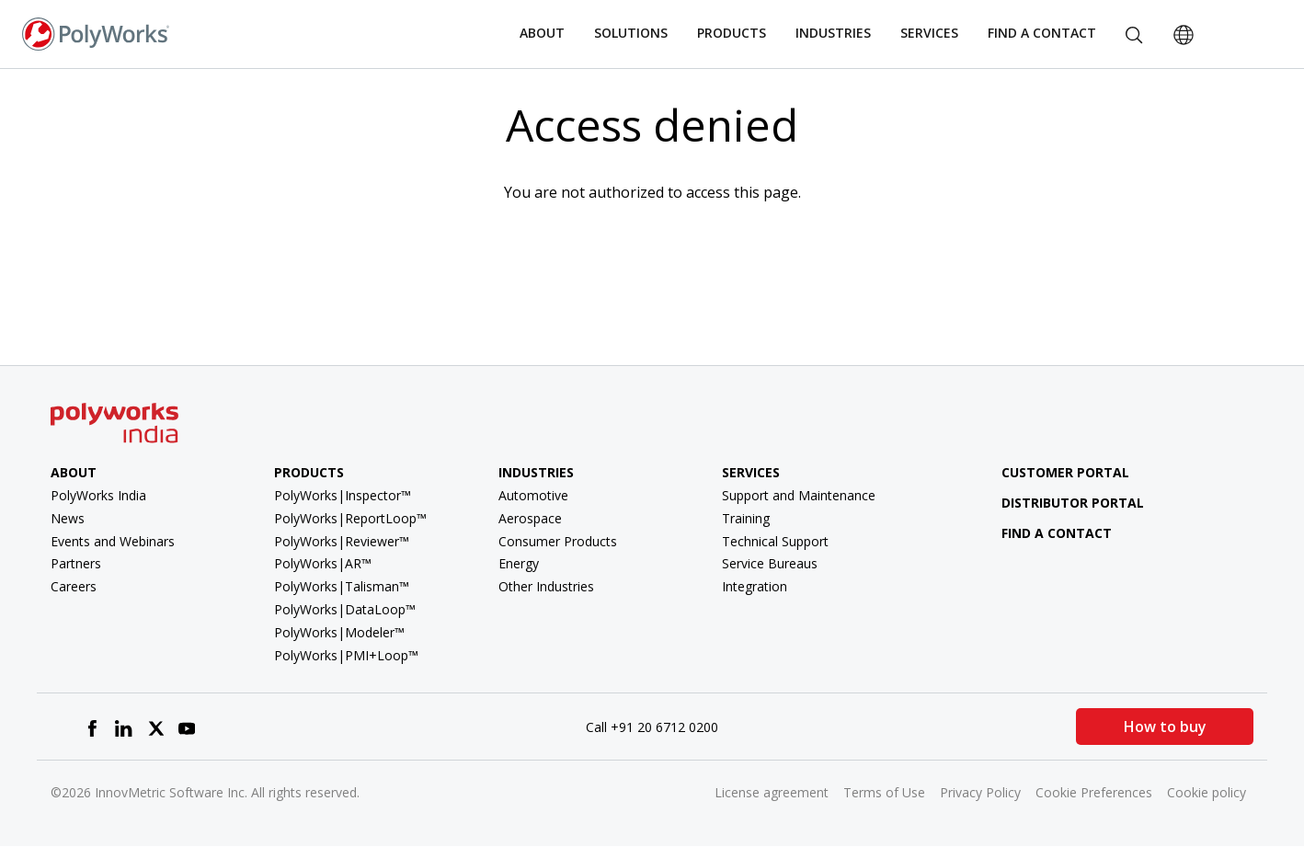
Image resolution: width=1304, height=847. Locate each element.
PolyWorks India (98, 495)
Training (746, 518)
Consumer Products (557, 541)
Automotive (533, 495)
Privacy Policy (980, 792)
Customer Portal (1052, 472)
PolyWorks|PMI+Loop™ (346, 655)
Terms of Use (884, 792)
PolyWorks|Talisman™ (341, 586)
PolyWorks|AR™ (323, 563)
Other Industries (546, 586)
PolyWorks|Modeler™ (339, 632)
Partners (76, 563)
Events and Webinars (113, 541)
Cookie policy (1206, 792)
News (68, 518)
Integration (754, 586)
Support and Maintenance (798, 495)
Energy (518, 563)
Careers (74, 586)
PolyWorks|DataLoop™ (345, 609)
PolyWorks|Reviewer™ (341, 541)
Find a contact (1043, 533)
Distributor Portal (1072, 502)
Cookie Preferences (1093, 792)
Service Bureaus (770, 563)
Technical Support (775, 541)
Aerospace (530, 518)
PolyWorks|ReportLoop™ (350, 518)
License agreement (772, 792)
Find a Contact (1042, 32)
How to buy (1165, 726)
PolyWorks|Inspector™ (342, 495)
